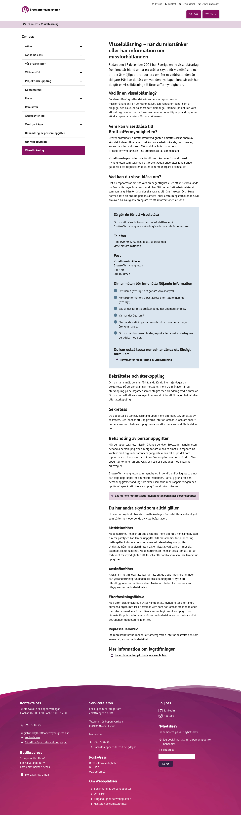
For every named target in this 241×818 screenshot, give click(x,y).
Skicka (165, 763)
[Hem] (24, 23)
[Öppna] (81, 46)
